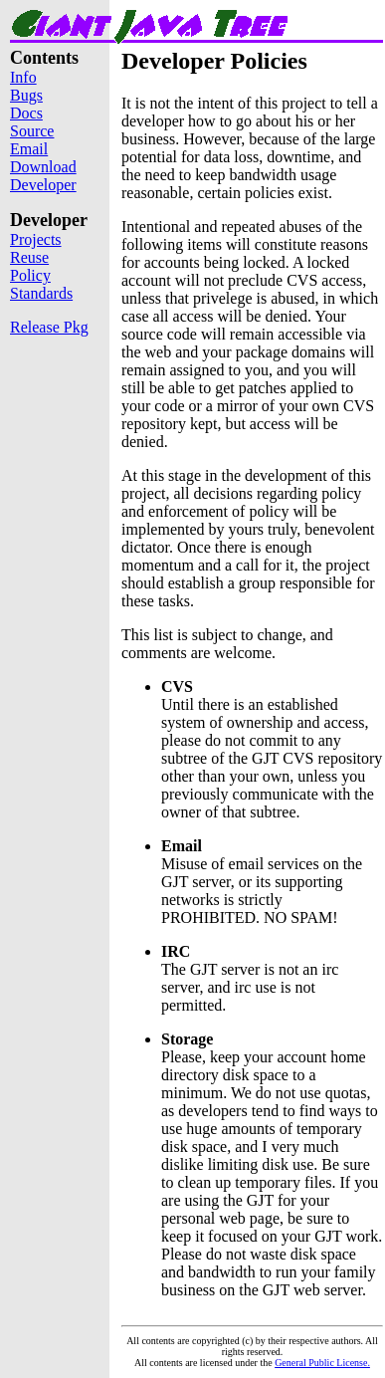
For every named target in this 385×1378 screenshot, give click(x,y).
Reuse (29, 257)
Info (23, 77)
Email (29, 148)
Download (43, 166)
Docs (26, 113)
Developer (43, 184)
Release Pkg (49, 327)
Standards (41, 293)
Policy (30, 275)
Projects (36, 239)
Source (32, 130)
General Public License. (322, 1362)
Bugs (26, 95)
